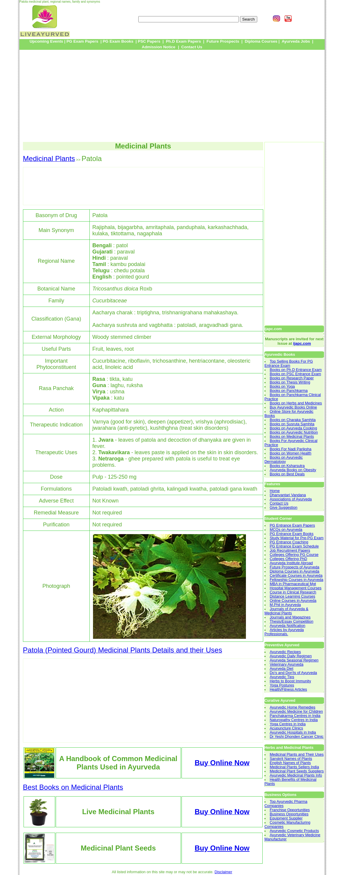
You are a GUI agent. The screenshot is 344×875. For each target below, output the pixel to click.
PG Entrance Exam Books (292, 534)
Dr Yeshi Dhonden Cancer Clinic (297, 737)
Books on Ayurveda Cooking (293, 428)
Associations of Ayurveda (291, 499)
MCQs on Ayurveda (286, 530)
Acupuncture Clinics (286, 728)
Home (275, 491)
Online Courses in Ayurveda (293, 601)
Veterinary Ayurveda (286, 664)
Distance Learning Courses (292, 596)
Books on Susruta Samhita (292, 424)
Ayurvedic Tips (282, 677)
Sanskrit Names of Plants (291, 759)
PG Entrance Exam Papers (292, 525)
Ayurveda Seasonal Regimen (294, 660)
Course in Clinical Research (293, 592)
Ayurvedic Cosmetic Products (294, 831)
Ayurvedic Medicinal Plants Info (296, 775)
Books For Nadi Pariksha (291, 449)
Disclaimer (223, 872)
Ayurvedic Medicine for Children (296, 711)
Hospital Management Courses (296, 588)
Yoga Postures (282, 685)
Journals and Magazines (290, 617)
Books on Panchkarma (289, 391)
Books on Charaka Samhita (293, 420)
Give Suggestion (283, 507)
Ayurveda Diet (281, 669)
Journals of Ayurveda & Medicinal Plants (286, 611)
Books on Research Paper (292, 378)
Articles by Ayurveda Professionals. (284, 632)
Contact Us (279, 503)
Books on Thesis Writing (290, 382)
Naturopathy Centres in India (294, 720)
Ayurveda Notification (287, 626)
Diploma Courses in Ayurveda (295, 571)
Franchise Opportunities (290, 810)
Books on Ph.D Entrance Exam (296, 370)
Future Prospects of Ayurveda (295, 567)
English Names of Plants (290, 763)
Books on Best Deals (287, 474)
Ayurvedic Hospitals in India (293, 732)
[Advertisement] (172, 95)
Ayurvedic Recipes (285, 652)
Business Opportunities (289, 814)
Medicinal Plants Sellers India (294, 767)
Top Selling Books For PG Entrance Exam (288, 363)
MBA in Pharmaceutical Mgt (293, 584)
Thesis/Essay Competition (291, 621)
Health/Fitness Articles (288, 689)
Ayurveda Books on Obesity (293, 470)
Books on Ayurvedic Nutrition (294, 432)
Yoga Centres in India (288, 724)
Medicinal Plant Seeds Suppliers (297, 771)
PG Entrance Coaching (289, 542)
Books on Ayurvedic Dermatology (283, 459)
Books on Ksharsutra (287, 466)
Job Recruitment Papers (290, 550)
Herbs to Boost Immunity (290, 681)
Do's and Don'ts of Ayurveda (293, 673)
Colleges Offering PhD (288, 559)
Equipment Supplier (286, 818)
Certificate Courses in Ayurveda (296, 575)
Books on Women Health (291, 453)
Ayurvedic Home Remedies (292, 707)
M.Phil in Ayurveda (285, 605)
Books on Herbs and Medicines (296, 403)
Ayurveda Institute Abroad (291, 563)
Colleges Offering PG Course (294, 555)
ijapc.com (302, 343)
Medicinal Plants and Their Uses (297, 754)
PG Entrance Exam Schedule (294, 546)
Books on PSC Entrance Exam (295, 374)
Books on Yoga (282, 386)
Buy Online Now (222, 848)
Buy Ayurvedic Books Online (293, 407)
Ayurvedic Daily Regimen (291, 656)
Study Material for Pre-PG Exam (297, 538)
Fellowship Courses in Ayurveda (296, 580)
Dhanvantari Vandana (288, 495)
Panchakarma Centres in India (295, 716)
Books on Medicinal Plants (292, 437)
